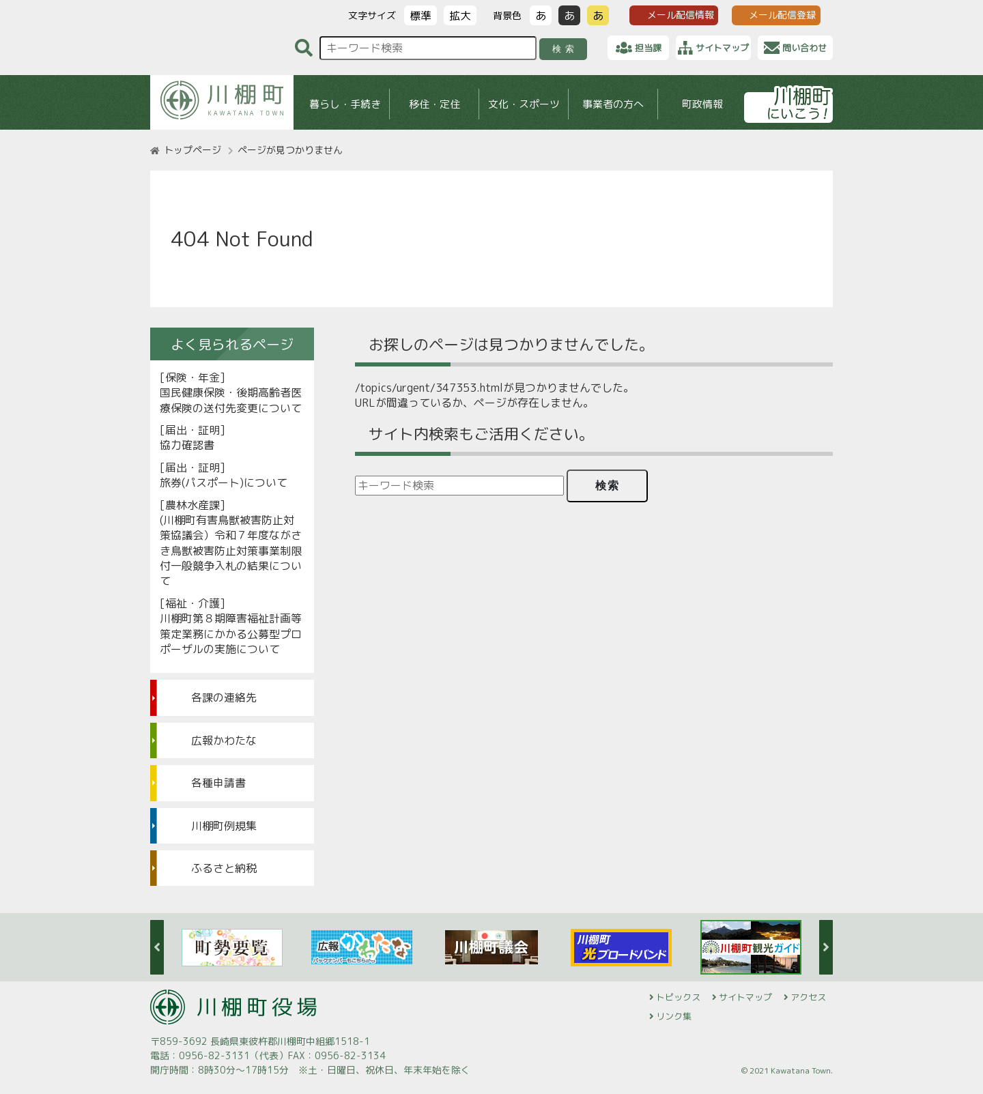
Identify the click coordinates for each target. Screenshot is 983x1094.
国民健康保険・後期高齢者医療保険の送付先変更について (231, 400)
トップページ (192, 149)
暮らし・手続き (345, 104)
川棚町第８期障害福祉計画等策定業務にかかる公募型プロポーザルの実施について (231, 634)
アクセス (808, 997)
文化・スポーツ (524, 104)
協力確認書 (187, 444)
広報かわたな (224, 740)
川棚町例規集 (224, 825)
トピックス (678, 997)
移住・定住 (434, 104)
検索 (565, 49)
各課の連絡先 (224, 697)
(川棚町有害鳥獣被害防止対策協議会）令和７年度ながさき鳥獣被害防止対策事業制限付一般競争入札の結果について (231, 551)
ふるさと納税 (224, 868)
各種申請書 (218, 782)
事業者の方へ (613, 104)
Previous (157, 947)
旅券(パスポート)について (223, 482)
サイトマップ (745, 997)
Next (826, 947)
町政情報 (702, 104)
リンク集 (674, 1016)
